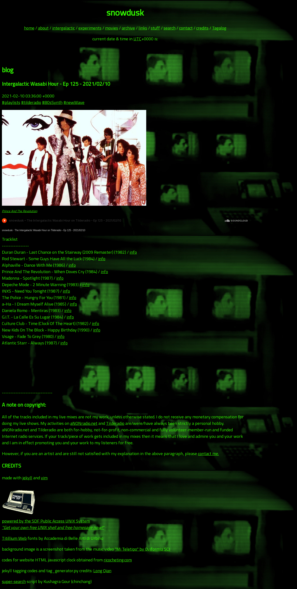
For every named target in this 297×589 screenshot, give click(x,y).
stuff (155, 28)
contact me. (208, 453)
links (143, 28)
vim (44, 478)
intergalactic (63, 28)
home (29, 28)
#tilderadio (31, 102)
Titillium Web (14, 538)
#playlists (11, 102)
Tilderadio (115, 423)
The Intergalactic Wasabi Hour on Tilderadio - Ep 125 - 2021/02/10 (50, 230)
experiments (89, 28)
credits (202, 28)
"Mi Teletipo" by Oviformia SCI (142, 549)
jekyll (27, 478)
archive (128, 28)
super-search (14, 581)
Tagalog (219, 28)
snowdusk (7, 230)
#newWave (73, 102)
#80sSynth (52, 102)
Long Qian (102, 570)
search (170, 28)
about (43, 28)
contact (186, 28)
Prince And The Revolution (19, 211)
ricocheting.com (118, 560)
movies (111, 28)
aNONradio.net (83, 423)
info (133, 252)
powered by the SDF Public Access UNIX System (53, 521)
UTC (137, 39)
